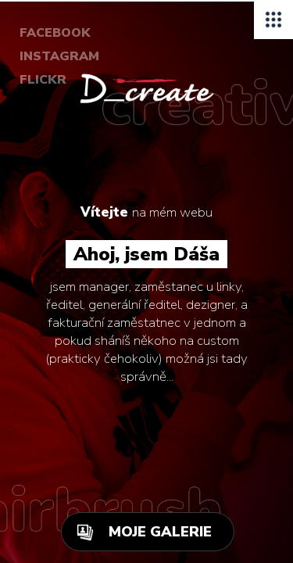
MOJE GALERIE (160, 531)
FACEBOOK (55, 32)
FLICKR (43, 79)
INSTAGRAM (59, 56)
